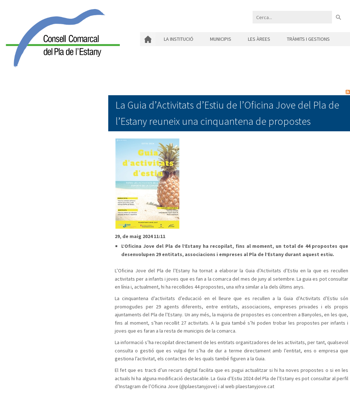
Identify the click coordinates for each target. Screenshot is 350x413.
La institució (178, 39)
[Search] (292, 17)
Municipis (220, 39)
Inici (148, 39)
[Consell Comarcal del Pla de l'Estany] (61, 37)
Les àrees (259, 39)
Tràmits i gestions (308, 39)
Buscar (338, 17)
